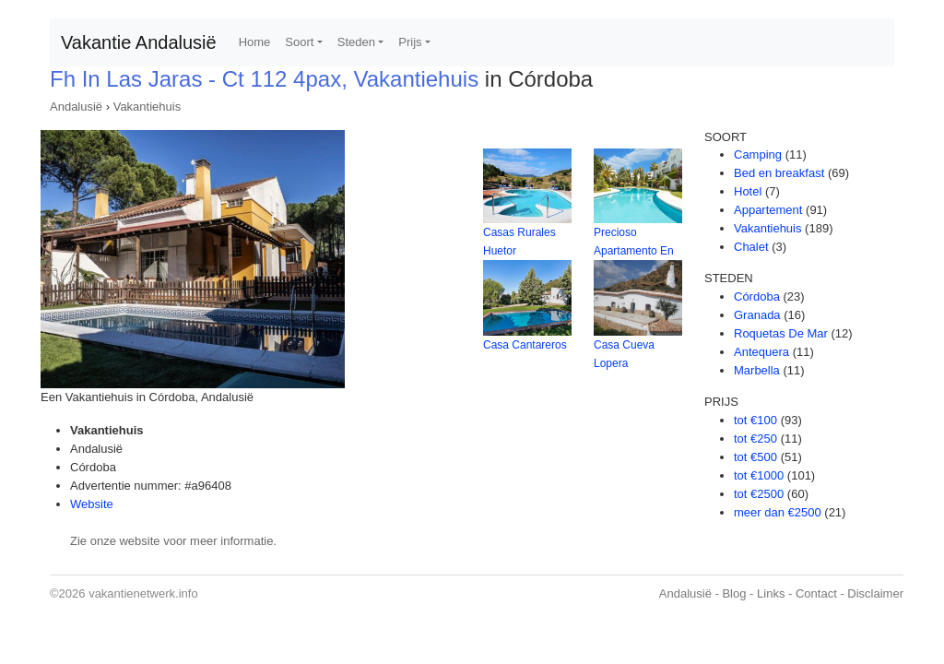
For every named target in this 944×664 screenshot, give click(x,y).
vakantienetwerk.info (143, 593)
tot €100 (755, 420)
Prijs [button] (409, 42)
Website (91, 504)
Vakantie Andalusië (139, 42)
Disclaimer (875, 593)
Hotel (747, 191)
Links (771, 593)
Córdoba (757, 296)
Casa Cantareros (525, 344)
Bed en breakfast (779, 173)
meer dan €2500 (777, 512)
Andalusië (76, 106)
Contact (816, 593)
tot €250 (755, 438)
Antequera (761, 352)
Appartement (768, 210)
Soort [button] (299, 42)
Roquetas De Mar (781, 333)
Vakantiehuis (147, 106)
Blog (734, 593)
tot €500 (755, 457)
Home (255, 42)
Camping (758, 154)
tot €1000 (759, 475)
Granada (757, 315)
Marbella (757, 370)
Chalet (751, 247)
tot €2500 (759, 494)
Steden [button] (356, 42)
